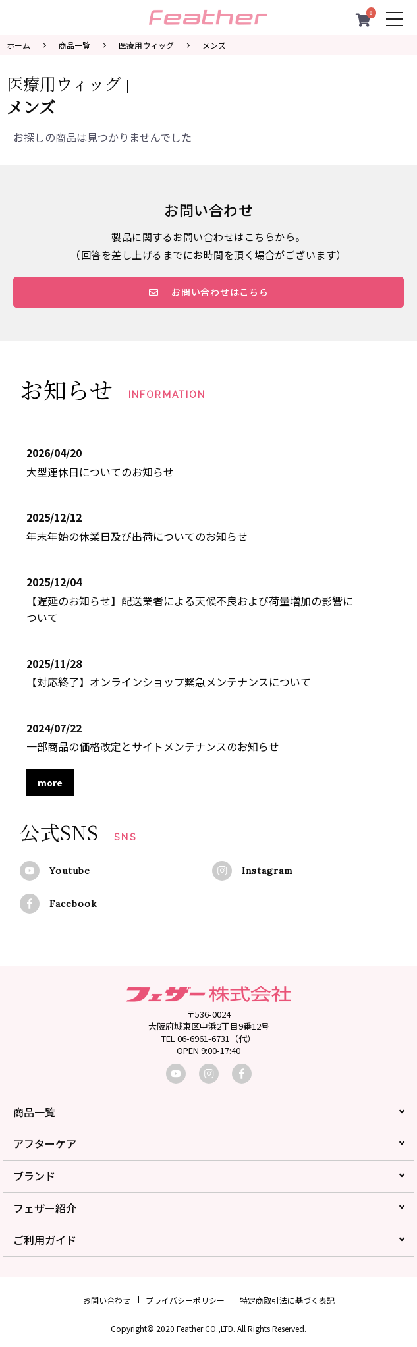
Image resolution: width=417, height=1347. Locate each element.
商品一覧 (74, 45)
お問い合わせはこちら (209, 291)
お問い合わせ (106, 1300)
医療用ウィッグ (146, 45)
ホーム (18, 45)
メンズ (214, 45)
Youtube (69, 871)
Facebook (73, 904)
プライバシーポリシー (185, 1300)
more (50, 782)
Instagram (267, 871)
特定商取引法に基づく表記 (287, 1300)
